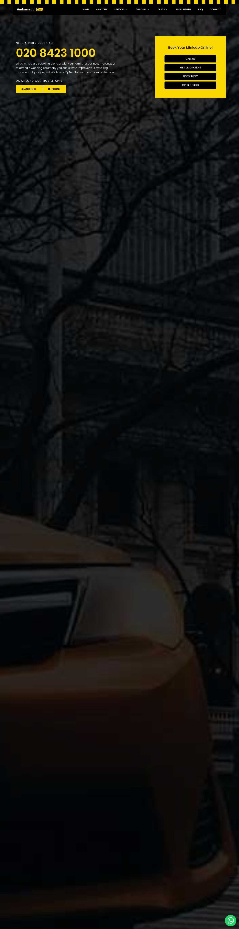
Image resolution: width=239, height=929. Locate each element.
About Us (101, 9)
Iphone (54, 89)
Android (28, 89)
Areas (161, 9)
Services (119, 9)
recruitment (183, 9)
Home (86, 9)
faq (200, 9)
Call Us (190, 59)
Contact (215, 9)
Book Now (190, 76)
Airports (141, 9)
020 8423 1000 (56, 53)
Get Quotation (190, 67)
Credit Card (190, 85)
